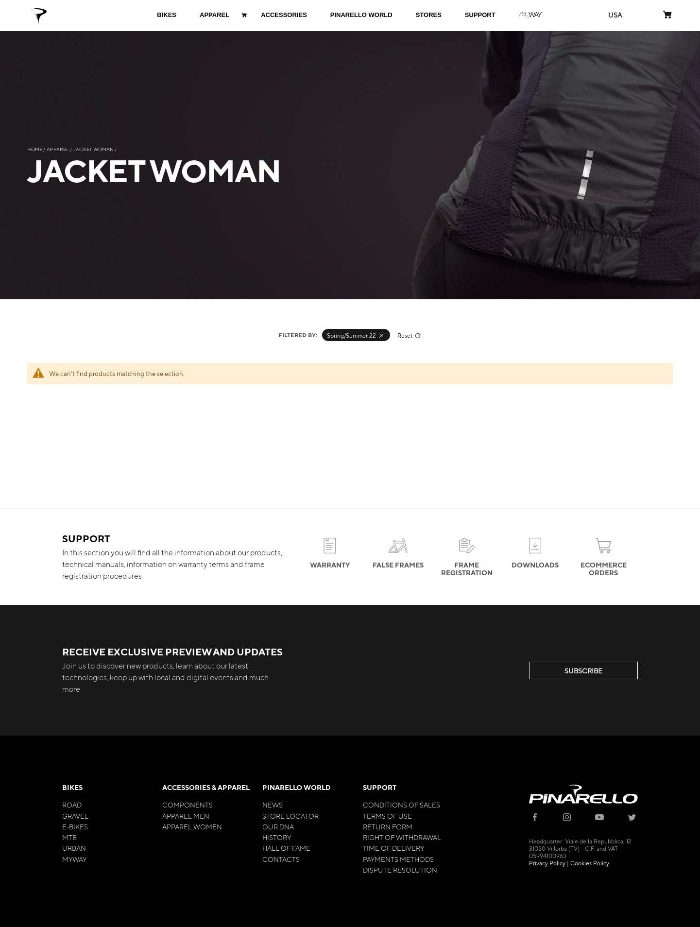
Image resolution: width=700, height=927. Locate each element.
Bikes (72, 787)
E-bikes (75, 826)
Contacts (281, 859)
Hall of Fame (286, 847)
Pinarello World (296, 787)
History (276, 837)
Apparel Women (192, 826)
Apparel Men (185, 815)
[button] (615, 15)
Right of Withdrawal (402, 837)
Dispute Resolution (400, 869)
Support (379, 787)
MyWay (74, 859)
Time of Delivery (393, 847)
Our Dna (278, 826)
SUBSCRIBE (583, 670)
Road (72, 804)
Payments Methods (398, 859)
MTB (69, 837)
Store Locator (290, 815)
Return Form (387, 826)
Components (187, 804)
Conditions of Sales (401, 804)
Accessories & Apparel (206, 787)
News (272, 804)
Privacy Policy (547, 863)
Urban (74, 847)
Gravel (75, 815)
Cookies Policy (589, 863)
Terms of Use (387, 815)
